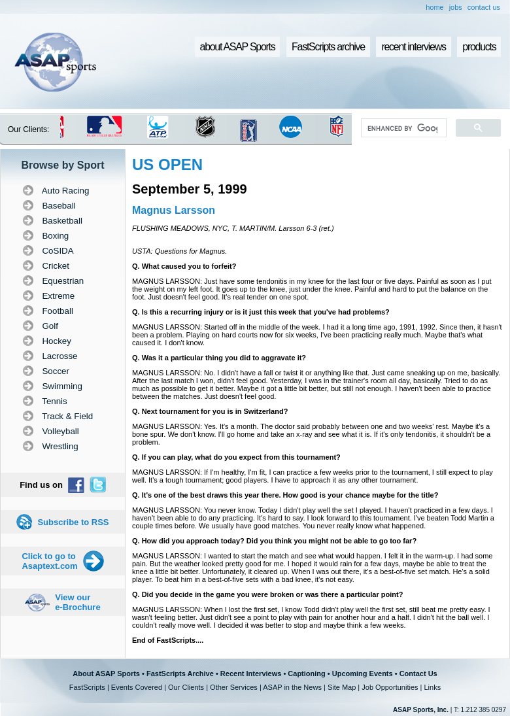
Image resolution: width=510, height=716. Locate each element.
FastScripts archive (328, 46)
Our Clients (186, 687)
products (479, 46)
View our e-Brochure (77, 602)
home (435, 7)
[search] (402, 128)
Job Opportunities (390, 687)
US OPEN (167, 164)
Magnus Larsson (173, 210)
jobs (455, 7)
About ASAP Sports (106, 673)
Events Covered (136, 687)
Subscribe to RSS (73, 522)
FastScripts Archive (180, 673)
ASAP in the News (292, 687)
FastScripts (87, 687)
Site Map (342, 687)
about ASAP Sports (237, 46)
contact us (484, 7)
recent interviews (413, 46)
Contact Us (418, 673)
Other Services (234, 687)
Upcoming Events (362, 673)
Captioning (306, 673)
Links (432, 687)
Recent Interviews (251, 673)
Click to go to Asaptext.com (49, 561)
